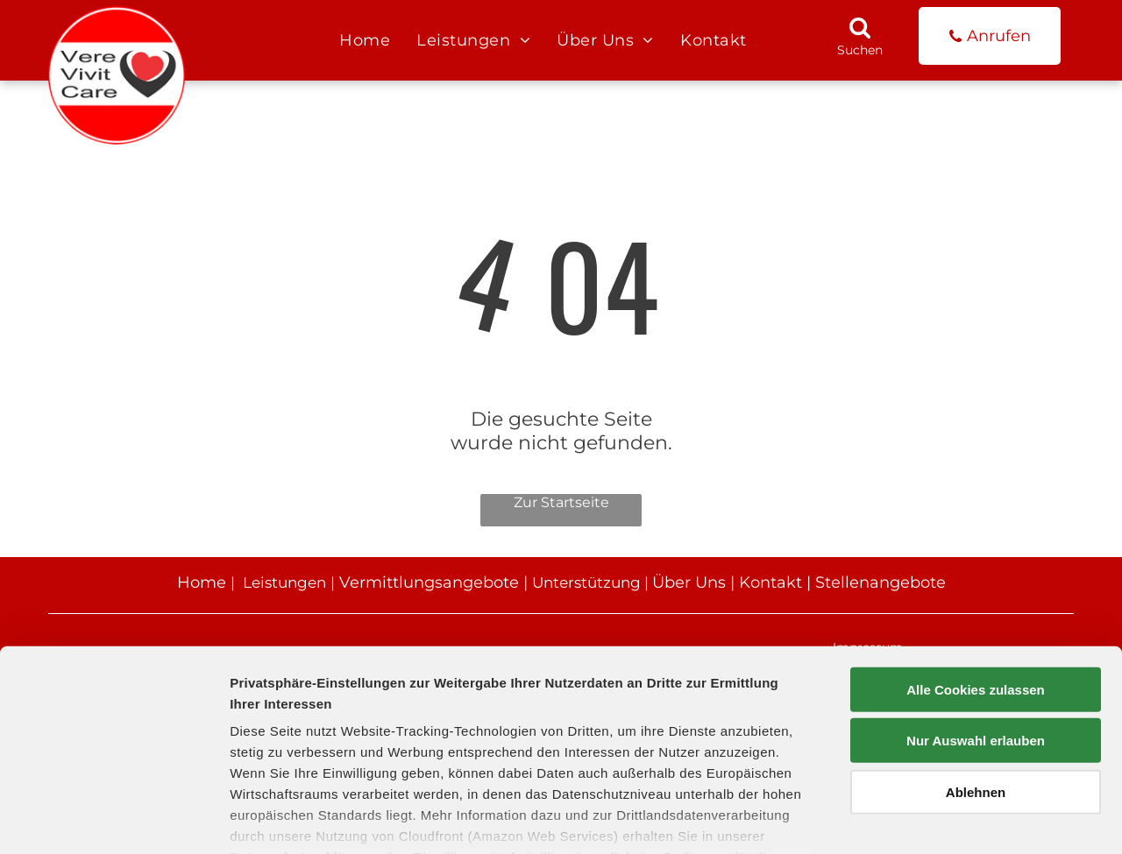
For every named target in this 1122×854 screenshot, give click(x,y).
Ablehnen (975, 686)
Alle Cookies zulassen (975, 583)
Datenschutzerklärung (303, 751)
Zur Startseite (561, 502)
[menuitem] (364, 40)
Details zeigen (932, 819)
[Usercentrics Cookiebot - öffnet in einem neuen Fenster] (113, 820)
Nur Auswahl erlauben (975, 634)
